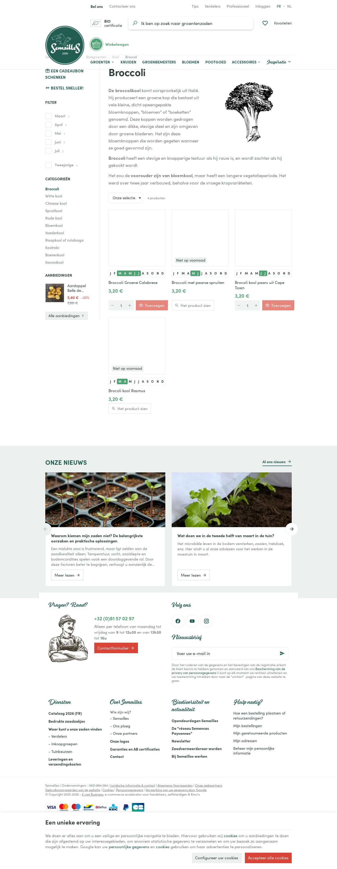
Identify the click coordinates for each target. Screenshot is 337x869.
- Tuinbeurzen (60, 751)
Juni (60, 141)
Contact (117, 756)
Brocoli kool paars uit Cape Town (259, 285)
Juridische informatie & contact (132, 785)
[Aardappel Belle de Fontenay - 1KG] (54, 292)
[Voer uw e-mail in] (230, 653)
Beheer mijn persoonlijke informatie (253, 751)
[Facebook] (178, 621)
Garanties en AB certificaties (135, 749)
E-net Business (92, 794)
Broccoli (52, 188)
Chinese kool (56, 203)
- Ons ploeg (120, 725)
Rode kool (53, 218)
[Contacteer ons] (122, 6)
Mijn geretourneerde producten (260, 733)
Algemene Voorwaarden (175, 785)
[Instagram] (206, 621)
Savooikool (54, 262)
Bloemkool (54, 225)
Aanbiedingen (58, 275)
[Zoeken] (134, 23)
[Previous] (45, 529)
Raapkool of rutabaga (64, 240)
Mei (60, 133)
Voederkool (54, 232)
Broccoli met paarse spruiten (198, 282)
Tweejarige (66, 164)
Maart (62, 115)
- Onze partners (123, 733)
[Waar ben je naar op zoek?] (190, 23)
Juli (59, 150)
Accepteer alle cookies (268, 857)
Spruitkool (53, 210)
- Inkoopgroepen (62, 743)
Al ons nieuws (274, 461)
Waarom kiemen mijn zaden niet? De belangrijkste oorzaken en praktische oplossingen (97, 538)
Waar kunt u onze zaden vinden (75, 729)
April (60, 124)
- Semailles (119, 718)
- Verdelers (57, 736)
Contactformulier (116, 648)
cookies (230, 835)
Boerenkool (54, 254)
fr (279, 6)
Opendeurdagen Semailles (195, 720)
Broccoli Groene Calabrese (132, 282)
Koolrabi (52, 247)
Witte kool (53, 195)
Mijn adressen (245, 740)
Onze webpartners (208, 785)
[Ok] (282, 653)
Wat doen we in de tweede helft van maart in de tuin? (225, 535)
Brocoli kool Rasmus (126, 390)
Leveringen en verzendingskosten (64, 761)
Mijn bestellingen (247, 725)
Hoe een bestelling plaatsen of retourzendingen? (259, 716)
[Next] (291, 529)
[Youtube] (192, 621)
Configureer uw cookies (216, 857)
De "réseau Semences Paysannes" (190, 731)
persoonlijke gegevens (129, 846)
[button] (246, 62)
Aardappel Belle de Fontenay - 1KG (76, 288)
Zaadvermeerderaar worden (197, 748)
